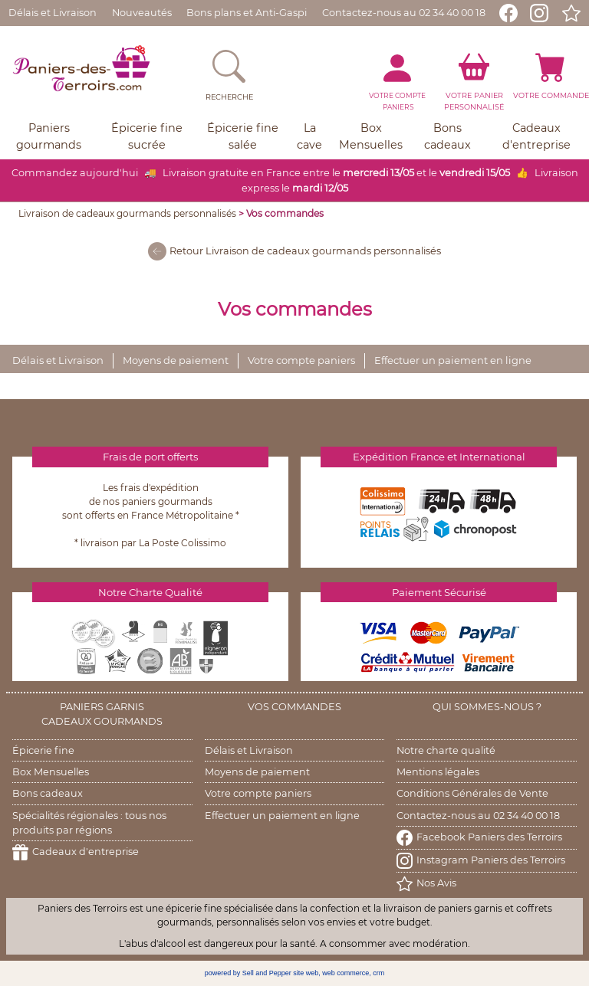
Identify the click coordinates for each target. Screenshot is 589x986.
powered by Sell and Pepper (248, 973)
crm (378, 973)
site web (305, 973)
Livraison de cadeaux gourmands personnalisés (127, 213)
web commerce (345, 973)
